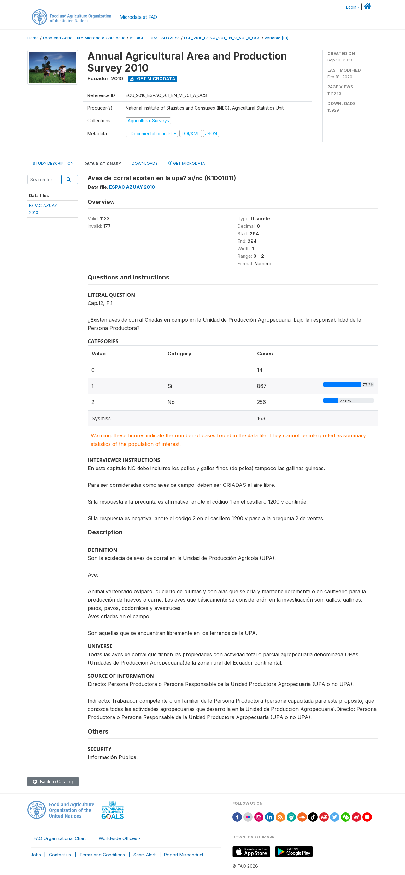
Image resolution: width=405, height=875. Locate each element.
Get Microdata (152, 78)
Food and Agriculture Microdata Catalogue (84, 38)
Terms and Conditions (102, 854)
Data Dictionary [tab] (102, 163)
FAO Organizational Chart (60, 838)
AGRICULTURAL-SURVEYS (155, 38)
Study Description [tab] (53, 163)
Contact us (60, 854)
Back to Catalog (53, 781)
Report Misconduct (183, 854)
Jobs (36, 854)
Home (33, 38)
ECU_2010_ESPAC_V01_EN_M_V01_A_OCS (222, 38)
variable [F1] (276, 38)
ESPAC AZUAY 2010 (132, 187)
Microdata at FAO (138, 17)
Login (351, 7)
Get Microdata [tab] (186, 163)
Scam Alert (144, 854)
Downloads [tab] (145, 163)
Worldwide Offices (118, 838)
